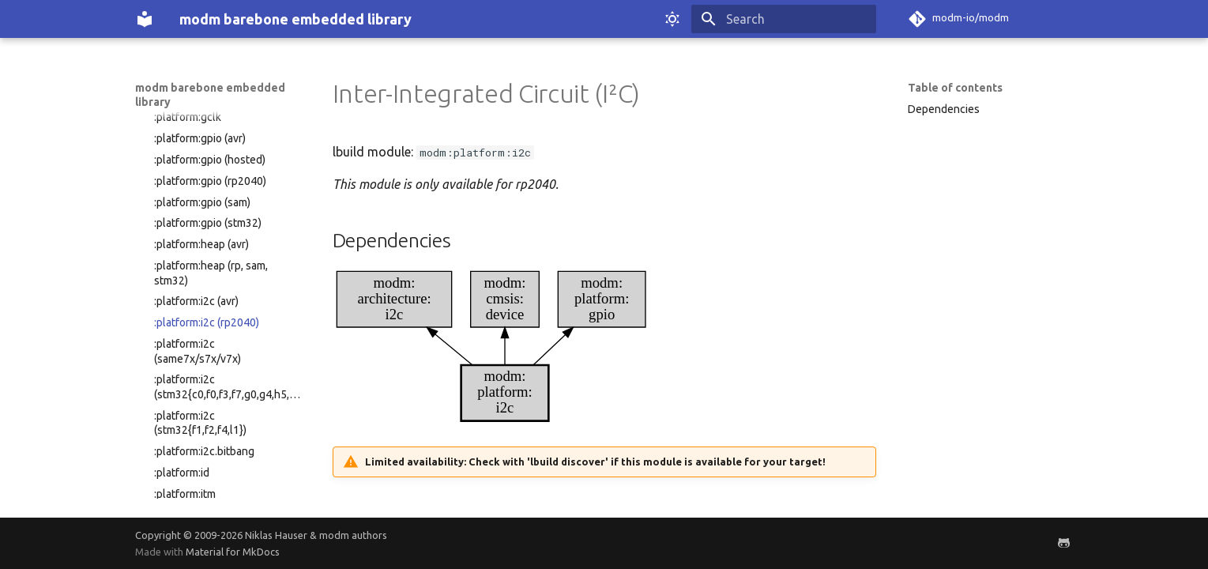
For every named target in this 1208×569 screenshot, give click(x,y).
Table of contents (955, 87)
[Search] (783, 19)
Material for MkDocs (233, 551)
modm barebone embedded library (210, 94)
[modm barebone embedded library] (144, 19)
